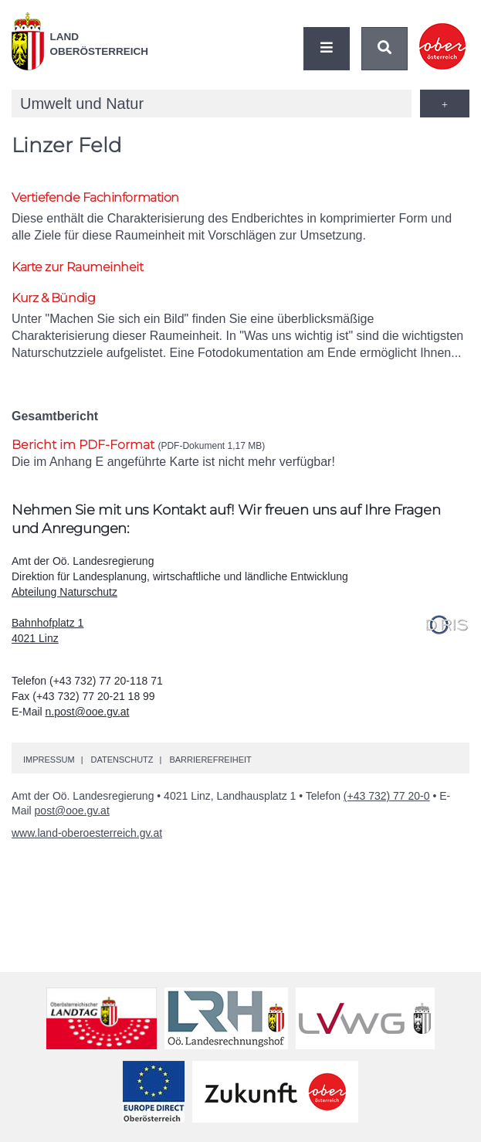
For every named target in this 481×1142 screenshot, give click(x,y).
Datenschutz (121, 759)
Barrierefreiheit (210, 759)
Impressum (49, 759)
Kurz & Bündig (53, 298)
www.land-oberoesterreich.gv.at (87, 833)
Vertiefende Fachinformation (95, 197)
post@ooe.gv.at (72, 810)
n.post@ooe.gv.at (88, 711)
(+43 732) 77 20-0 (387, 796)
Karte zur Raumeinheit (78, 267)
